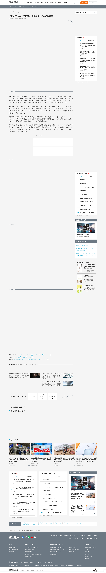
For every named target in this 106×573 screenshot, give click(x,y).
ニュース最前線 (83, 194)
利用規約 (87, 558)
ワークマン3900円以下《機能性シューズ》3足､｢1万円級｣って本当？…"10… (87, 75)
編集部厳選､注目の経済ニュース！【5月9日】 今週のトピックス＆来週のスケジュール (41, 459)
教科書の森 (71, 551)
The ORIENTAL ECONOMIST (31, 547)
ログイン (93, 2)
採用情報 (32, 562)
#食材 (24, 357)
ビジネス (12, 6)
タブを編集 (94, 6)
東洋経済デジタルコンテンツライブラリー (34, 554)
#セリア (86, 255)
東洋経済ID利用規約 (59, 565)
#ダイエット (92, 253)
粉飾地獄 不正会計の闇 (83, 234)
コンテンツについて (89, 549)
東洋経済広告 (72, 547)
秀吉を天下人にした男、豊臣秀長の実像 (88, 213)
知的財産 (37, 565)
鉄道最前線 (82, 179)
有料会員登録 (84, 2)
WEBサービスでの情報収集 (15, 565)
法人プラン (87, 554)
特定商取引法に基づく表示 (47, 565)
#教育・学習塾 (79, 255)
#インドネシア (92, 255)
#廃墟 (92, 248)
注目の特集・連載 (81, 220)
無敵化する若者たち (88, 285)
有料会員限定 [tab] (91, 40)
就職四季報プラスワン (85, 209)
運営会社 (26, 562)
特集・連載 (30, 2)
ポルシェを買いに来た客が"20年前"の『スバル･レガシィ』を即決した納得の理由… (87, 52)
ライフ (36, 6)
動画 (42, 2)
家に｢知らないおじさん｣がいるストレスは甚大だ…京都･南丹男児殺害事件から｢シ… (87, 60)
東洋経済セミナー (54, 554)
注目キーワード (80, 241)
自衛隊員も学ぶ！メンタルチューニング (88, 201)
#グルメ (47, 354)
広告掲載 (50, 562)
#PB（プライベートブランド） (24, 354)
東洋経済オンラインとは (81, 12)
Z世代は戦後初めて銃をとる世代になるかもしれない (89, 266)
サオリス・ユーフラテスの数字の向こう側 (88, 187)
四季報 (59, 2)
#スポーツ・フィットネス (82, 253)
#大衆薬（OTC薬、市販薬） (83, 248)
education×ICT (12, 547)
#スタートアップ (38, 354)
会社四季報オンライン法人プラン (57, 549)
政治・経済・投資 (19, 6)
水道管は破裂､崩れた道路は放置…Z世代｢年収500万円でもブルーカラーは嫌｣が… (87, 68)
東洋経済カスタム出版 (74, 549)
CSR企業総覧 (83, 190)
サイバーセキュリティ (14, 549)
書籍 (65, 2)
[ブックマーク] (67, 21)
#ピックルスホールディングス (21, 359)
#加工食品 (16, 357)
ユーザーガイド (88, 556)
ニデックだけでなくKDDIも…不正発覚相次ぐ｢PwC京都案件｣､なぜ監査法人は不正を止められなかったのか (86, 459)
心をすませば (87, 275)
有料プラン (87, 551)
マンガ (46, 2)
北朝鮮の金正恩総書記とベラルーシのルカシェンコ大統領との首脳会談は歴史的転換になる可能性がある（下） (19, 375)
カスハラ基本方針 (70, 565)
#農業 (30, 357)
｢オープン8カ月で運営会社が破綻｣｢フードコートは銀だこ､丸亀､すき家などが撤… (87, 45)
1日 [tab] (81, 176)
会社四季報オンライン (30, 549)
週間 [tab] (91, 176)
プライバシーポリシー (28, 565)
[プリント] (71, 21)
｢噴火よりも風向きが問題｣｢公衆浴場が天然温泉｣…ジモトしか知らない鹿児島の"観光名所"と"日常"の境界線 (51, 383)
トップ (23, 2)
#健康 (77, 250)
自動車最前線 (83, 183)
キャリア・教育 (30, 6)
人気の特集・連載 (82, 173)
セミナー (52, 2)
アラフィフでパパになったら (86, 205)
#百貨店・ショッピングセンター (83, 245)
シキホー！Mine (28, 556)
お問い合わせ (79, 565)
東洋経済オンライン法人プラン (57, 547)
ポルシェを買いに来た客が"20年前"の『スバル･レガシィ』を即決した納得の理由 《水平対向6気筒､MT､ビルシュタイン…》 (52, 376)
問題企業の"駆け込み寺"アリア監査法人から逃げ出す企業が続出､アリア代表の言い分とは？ (64, 459)
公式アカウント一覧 (41, 562)
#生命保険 (82, 250)
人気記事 (36, 2)
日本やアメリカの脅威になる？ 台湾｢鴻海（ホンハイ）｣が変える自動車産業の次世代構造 (19, 459)
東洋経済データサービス (55, 551)
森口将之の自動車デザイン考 (86, 198)
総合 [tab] (81, 40)
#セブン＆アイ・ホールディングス (38, 359)
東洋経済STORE (28, 551)
